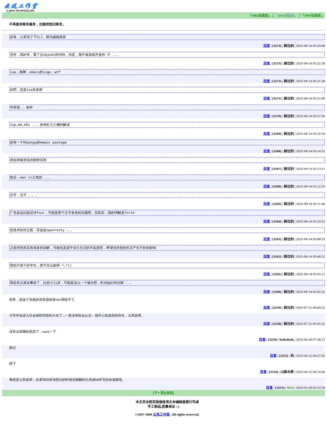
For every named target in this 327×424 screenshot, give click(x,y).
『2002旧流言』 (260, 15)
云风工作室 (161, 418)
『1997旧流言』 (312, 15)
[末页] (169, 397)
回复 (266, 46)
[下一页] (159, 397)
